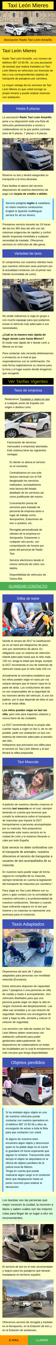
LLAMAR (42, 1340)
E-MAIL (14, 1340)
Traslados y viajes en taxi (35, 399)
